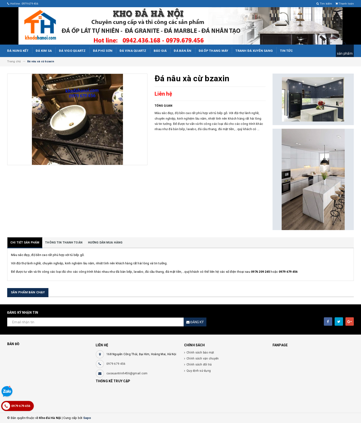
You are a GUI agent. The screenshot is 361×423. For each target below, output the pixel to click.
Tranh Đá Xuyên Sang (254, 50)
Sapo (87, 418)
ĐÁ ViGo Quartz (72, 50)
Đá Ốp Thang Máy (213, 50)
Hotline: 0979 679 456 (22, 3)
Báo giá (160, 50)
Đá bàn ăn (182, 50)
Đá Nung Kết (18, 50)
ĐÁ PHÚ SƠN (103, 50)
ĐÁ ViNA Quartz (133, 50)
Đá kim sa (44, 50)
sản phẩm (345, 53)
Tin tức (286, 50)
